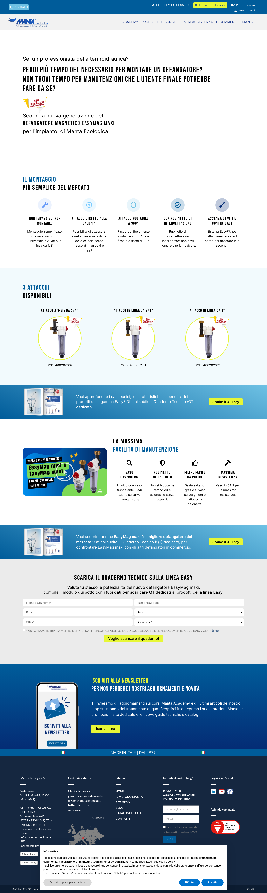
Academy (122, 802)
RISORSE (168, 22)
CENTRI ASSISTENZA (196, 22)
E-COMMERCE (227, 22)
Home (120, 791)
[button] (64, 472)
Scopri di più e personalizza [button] (67, 882)
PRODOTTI (149, 22)
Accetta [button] (212, 882)
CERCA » (98, 817)
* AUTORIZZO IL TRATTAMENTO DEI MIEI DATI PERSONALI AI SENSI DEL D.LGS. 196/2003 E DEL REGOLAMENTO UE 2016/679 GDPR (122, 630)
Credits (251, 889)
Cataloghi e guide (128, 813)
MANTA (248, 22)
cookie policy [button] (167, 861)
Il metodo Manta (128, 796)
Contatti (122, 818)
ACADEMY (130, 22)
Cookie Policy (29, 862)
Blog (119, 807)
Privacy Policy (29, 854)
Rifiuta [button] (189, 882)
